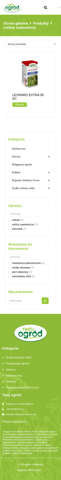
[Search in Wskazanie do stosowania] (30, 257)
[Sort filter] (30, 44)
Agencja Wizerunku (29, 470)
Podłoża (32, 172)
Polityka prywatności (14, 421)
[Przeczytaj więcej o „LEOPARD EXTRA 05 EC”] (19, 104)
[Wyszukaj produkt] (24, 300)
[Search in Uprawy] (30, 214)
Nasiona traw (19, 148)
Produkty (41, 23)
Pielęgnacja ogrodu (22, 164)
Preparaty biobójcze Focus (32, 180)
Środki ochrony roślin (32, 188)
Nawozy (32, 156)
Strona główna (15, 23)
